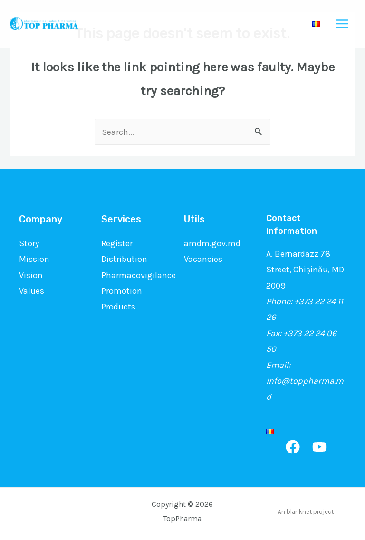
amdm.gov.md (212, 243)
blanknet (299, 511)
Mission (34, 259)
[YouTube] (319, 447)
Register (117, 243)
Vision (31, 275)
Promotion (121, 291)
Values (31, 291)
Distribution (124, 259)
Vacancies (203, 259)
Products (118, 306)
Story (29, 243)
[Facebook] (293, 447)
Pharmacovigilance (138, 275)
